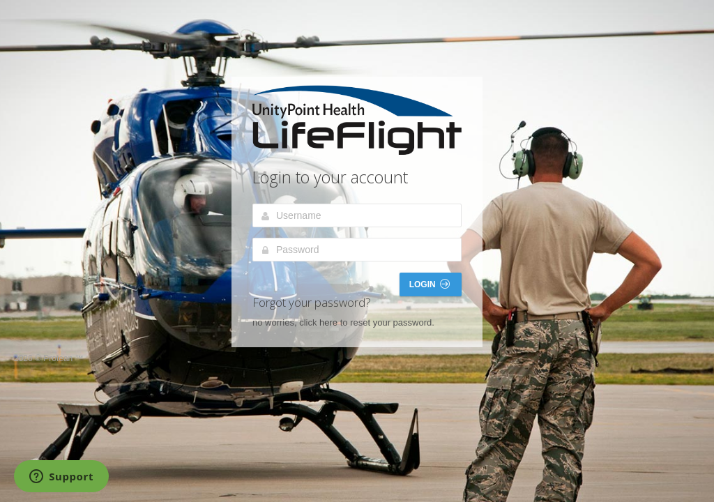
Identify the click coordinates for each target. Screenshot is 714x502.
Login (429, 284)
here (328, 322)
